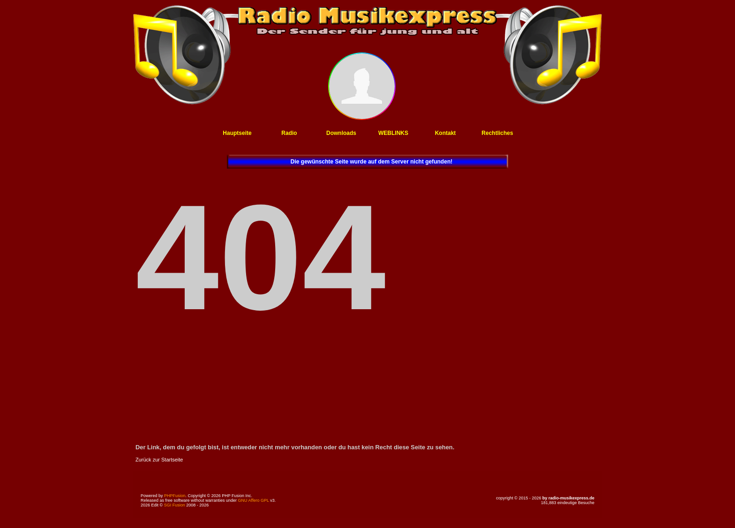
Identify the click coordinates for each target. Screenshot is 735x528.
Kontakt (445, 133)
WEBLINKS (393, 133)
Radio (289, 133)
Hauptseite (237, 133)
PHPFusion (175, 495)
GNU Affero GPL (253, 500)
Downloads (341, 133)
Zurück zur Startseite (159, 459)
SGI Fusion (174, 505)
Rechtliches (497, 133)
